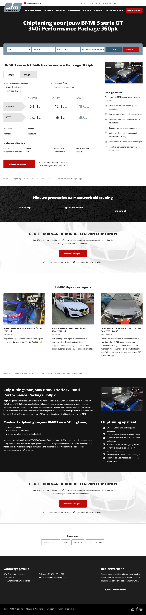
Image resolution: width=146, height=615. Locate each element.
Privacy (60, 609)
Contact (98, 10)
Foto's (98, 3)
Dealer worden (134, 10)
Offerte (129, 49)
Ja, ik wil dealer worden (115, 589)
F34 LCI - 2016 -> (95, 542)
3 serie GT (78, 542)
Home (76, 3)
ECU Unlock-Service (114, 10)
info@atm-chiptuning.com (55, 577)
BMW (65, 542)
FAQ (114, 3)
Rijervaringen (74, 10)
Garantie (87, 10)
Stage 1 (11, 74)
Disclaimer (69, 609)
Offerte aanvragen (17, 164)
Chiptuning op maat (32, 10)
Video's (91, 3)
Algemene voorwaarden (44, 609)
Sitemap (29, 609)
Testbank (60, 10)
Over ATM (107, 3)
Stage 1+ (28, 74)
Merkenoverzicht (51, 542)
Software (48, 10)
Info (114, 49)
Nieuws (83, 3)
